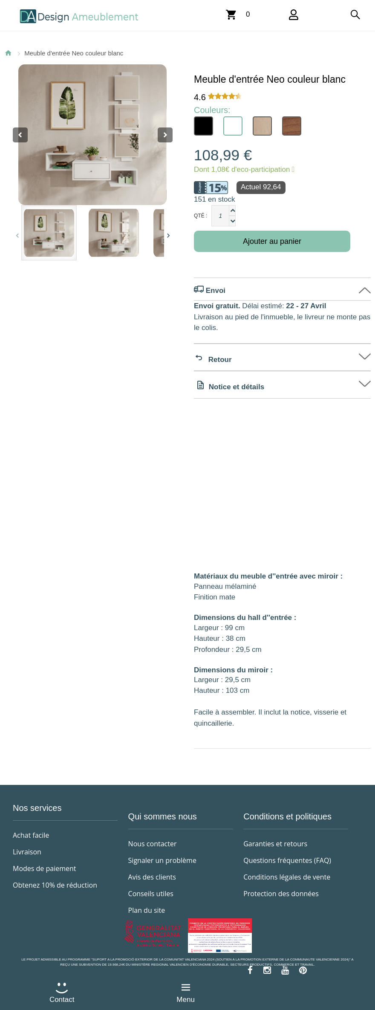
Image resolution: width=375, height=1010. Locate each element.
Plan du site (146, 910)
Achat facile (31, 835)
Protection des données (281, 893)
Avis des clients (152, 877)
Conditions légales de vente (286, 877)
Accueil (8, 53)
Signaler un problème (162, 860)
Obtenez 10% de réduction (55, 885)
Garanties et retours (275, 843)
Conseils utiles (150, 893)
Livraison (27, 852)
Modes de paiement (44, 868)
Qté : (200, 216)
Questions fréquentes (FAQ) (287, 860)
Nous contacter (152, 843)
